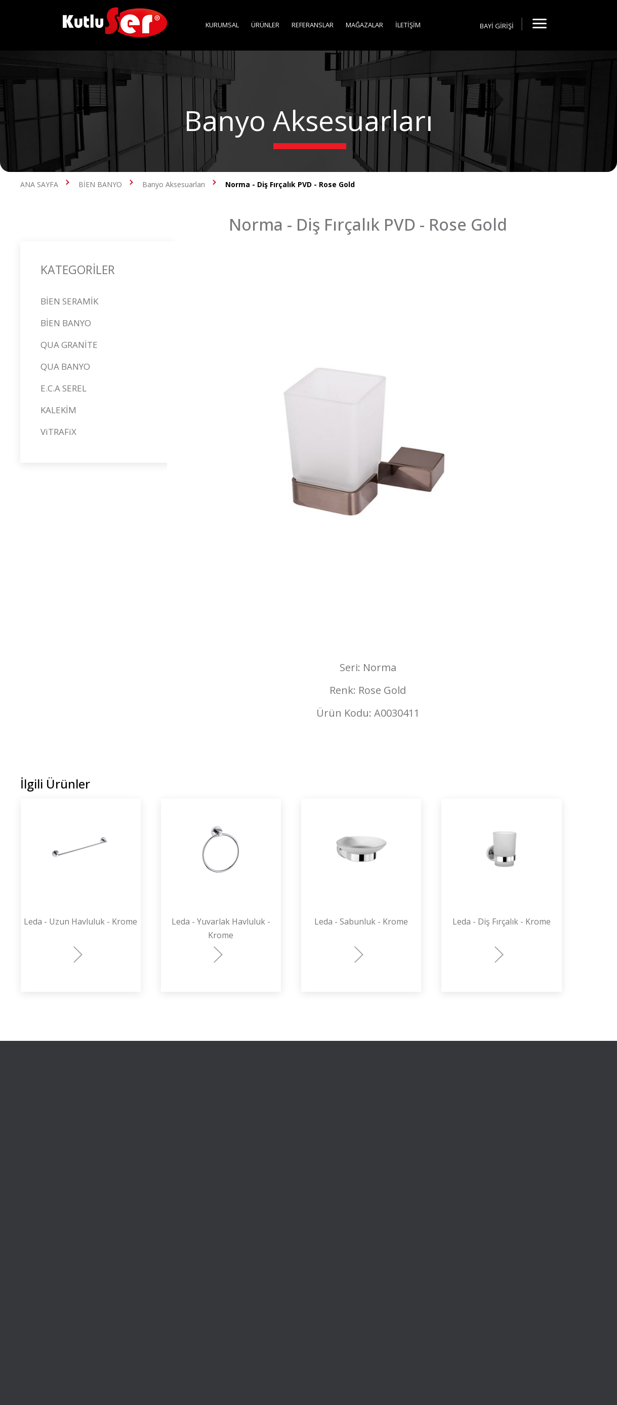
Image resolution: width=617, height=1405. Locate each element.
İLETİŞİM (408, 24)
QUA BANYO (65, 366)
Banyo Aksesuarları (173, 184)
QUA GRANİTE (69, 344)
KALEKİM (58, 410)
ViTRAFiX (58, 431)
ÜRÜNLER (265, 24)
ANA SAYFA (39, 184)
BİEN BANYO (100, 184)
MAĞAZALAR (364, 24)
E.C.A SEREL (63, 388)
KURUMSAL (222, 24)
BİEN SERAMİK (69, 301)
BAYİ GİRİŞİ (497, 25)
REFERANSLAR (313, 24)
